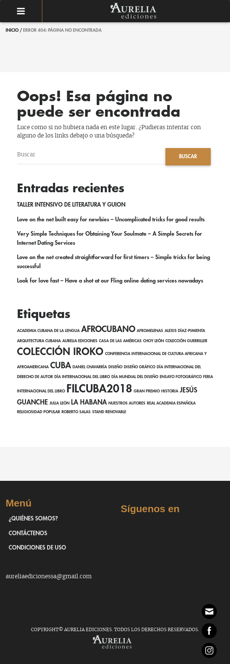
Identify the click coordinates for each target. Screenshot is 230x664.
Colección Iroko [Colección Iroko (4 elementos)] (60, 352)
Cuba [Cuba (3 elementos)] (60, 365)
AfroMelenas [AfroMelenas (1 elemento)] (150, 331)
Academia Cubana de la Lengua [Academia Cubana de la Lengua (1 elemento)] (48, 331)
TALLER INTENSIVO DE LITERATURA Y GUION (71, 205)
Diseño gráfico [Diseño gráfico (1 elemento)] (139, 367)
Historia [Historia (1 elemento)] (169, 391)
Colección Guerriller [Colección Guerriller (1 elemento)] (186, 341)
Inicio (12, 30)
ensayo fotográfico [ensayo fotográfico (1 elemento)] (181, 377)
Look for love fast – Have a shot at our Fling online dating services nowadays (110, 281)
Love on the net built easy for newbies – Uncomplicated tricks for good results (111, 219)
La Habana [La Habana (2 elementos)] (89, 402)
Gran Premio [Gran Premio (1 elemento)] (147, 391)
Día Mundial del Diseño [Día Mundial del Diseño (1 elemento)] (134, 377)
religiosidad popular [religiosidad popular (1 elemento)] (38, 412)
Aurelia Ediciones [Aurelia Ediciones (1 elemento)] (79, 341)
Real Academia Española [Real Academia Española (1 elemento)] (171, 403)
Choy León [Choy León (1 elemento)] (153, 341)
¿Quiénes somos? (33, 519)
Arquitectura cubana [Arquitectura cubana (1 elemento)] (39, 341)
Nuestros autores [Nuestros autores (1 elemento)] (126, 403)
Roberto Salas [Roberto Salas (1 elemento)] (76, 412)
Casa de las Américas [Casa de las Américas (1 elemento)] (120, 341)
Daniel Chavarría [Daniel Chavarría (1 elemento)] (90, 367)
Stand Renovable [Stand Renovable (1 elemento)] (109, 412)
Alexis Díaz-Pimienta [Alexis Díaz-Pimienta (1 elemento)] (185, 331)
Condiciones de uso (37, 548)
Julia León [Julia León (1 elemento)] (59, 403)
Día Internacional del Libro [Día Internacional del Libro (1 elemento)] (82, 377)
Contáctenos (28, 533)
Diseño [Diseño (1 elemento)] (115, 367)
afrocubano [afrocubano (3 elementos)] (108, 329)
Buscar (188, 156)
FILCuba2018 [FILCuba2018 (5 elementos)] (99, 388)
